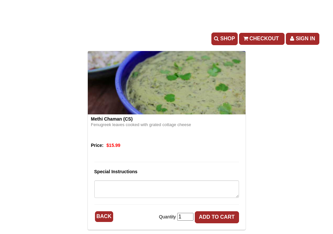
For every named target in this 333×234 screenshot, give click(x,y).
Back (104, 216)
